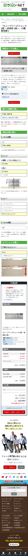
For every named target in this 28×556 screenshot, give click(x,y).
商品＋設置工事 (8, 114)
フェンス (8, 19)
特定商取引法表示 (20, 527)
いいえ (21, 467)
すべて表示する (8, 299)
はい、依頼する (10, 467)
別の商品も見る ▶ (14, 53)
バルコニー (18, 503)
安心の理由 (22, 14)
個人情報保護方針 (8, 527)
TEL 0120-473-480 (14, 541)
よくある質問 (18, 515)
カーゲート (6, 501)
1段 (3, 142)
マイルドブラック (8, 210)
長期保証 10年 (5, 97)
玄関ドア (17, 508)
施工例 (17, 518)
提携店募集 (6, 530)
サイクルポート (19, 498)
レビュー (6, 520)
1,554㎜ (6, 171)
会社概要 (6, 525)
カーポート (6, 498)
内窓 (5, 510)
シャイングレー (8, 207)
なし (5, 252)
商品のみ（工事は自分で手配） (10, 117)
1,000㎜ (6, 163)
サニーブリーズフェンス (17, 19)
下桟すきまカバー (8, 255)
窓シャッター (18, 510)
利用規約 (17, 525)
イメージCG (7, 522)
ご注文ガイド (7, 518)
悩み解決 (17, 522)
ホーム (2, 19)
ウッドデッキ (7, 508)
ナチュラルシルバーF (9, 214)
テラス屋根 (6, 503)
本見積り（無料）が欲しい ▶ (14, 412)
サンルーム (6, 506)
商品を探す (11, 14)
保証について (18, 520)
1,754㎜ (6, 175)
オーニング (18, 506)
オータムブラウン (8, 204)
